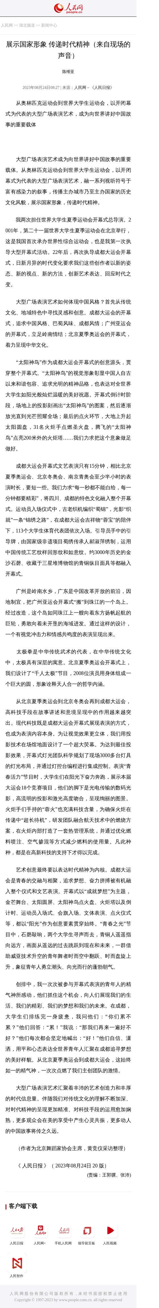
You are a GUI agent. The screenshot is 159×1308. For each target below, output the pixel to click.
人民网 (7, 25)
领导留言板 (87, 1233)
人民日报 (17, 1233)
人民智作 (17, 1265)
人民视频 (110, 1233)
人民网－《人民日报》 (94, 87)
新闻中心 (49, 25)
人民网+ (40, 1233)
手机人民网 (64, 1233)
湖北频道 (27, 25)
